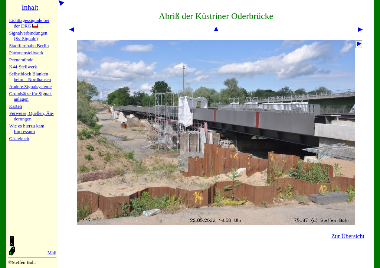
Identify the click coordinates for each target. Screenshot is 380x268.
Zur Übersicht (347, 236)
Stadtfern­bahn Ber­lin (29, 45)
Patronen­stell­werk (26, 52)
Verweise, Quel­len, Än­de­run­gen (31, 116)
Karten (15, 106)
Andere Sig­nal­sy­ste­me (30, 86)
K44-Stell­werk (23, 67)
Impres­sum (24, 131)
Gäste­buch (19, 138)
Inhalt (30, 7)
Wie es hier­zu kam (26, 126)
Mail (52, 252)
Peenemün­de (21, 59)
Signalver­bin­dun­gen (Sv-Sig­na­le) (28, 35)
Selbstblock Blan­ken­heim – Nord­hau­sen (30, 76)
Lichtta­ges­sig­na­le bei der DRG (29, 23)
